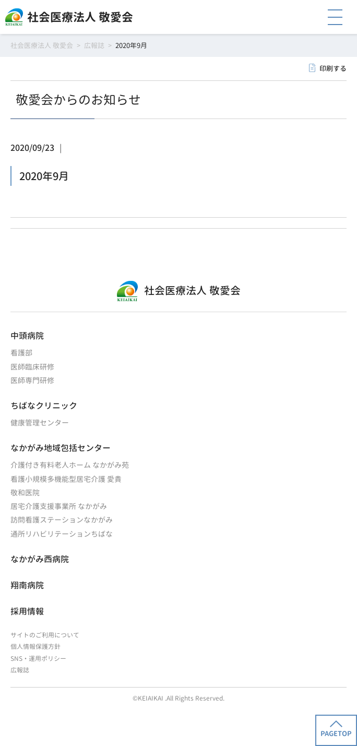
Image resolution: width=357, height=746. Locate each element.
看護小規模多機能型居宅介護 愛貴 (66, 479)
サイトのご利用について (44, 635)
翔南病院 (27, 585)
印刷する (333, 68)
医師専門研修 (32, 380)
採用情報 (27, 611)
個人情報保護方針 (35, 646)
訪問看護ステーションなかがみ (61, 520)
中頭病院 (27, 335)
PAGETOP (336, 729)
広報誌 (19, 670)
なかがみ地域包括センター (60, 448)
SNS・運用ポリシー (38, 658)
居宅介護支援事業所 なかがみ (58, 506)
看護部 (21, 353)
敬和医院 (25, 493)
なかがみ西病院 (39, 559)
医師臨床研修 (32, 367)
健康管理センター (39, 423)
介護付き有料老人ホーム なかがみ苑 (69, 465)
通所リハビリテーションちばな (61, 534)
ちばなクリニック (43, 405)
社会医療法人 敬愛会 (80, 17)
